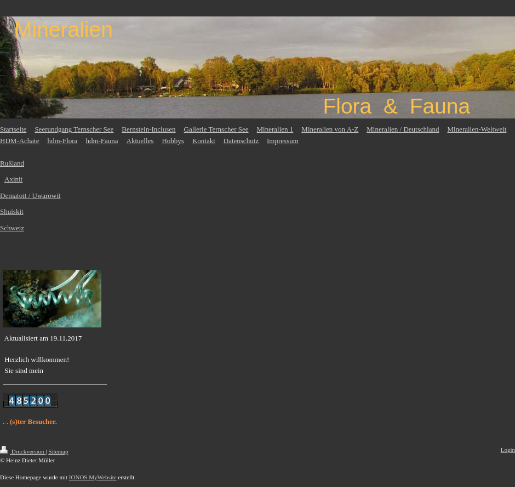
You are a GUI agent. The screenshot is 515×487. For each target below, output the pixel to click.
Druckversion (22, 451)
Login (508, 449)
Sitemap (58, 451)
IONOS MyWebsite (93, 477)
